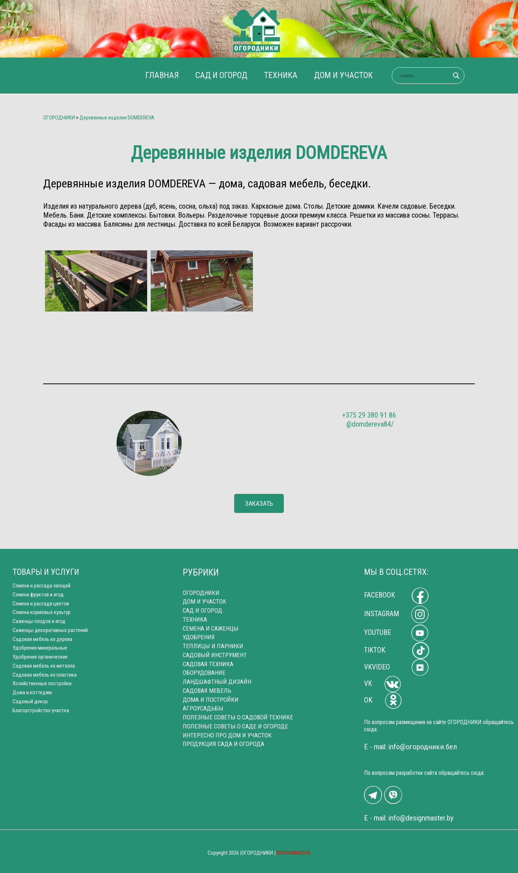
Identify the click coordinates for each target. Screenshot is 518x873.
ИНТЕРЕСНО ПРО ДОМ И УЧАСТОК (227, 735)
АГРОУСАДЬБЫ (203, 708)
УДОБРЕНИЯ (199, 637)
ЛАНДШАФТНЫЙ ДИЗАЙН (217, 681)
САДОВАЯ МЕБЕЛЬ (207, 690)
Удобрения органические (40, 657)
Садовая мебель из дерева (42, 639)
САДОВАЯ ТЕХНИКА (208, 664)
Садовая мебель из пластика (45, 675)
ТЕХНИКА (280, 75)
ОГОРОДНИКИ (201, 592)
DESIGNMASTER (293, 853)
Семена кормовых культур (42, 612)
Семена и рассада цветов (41, 603)
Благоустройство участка (41, 710)
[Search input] (424, 76)
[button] (259, 503)
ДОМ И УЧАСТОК (343, 75)
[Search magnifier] (456, 76)
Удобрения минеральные (40, 648)
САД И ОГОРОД (221, 75)
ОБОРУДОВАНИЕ (204, 672)
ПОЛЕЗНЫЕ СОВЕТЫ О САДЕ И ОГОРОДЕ (235, 726)
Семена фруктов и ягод (38, 594)
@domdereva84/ (370, 424)
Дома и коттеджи (32, 692)
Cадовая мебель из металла (44, 666)
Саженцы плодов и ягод (39, 621)
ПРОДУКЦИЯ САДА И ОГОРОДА (223, 743)
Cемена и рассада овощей (42, 585)
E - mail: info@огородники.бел (410, 746)
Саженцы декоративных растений (50, 630)
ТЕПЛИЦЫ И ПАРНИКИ (213, 646)
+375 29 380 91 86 (369, 415)
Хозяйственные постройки (42, 683)
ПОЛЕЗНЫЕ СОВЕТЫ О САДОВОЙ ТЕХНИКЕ (238, 717)
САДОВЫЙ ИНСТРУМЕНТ (215, 655)
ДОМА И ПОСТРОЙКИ (210, 699)
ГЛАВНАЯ (162, 75)
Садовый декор (30, 701)
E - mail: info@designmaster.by (409, 818)
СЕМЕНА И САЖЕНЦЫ (210, 628)
